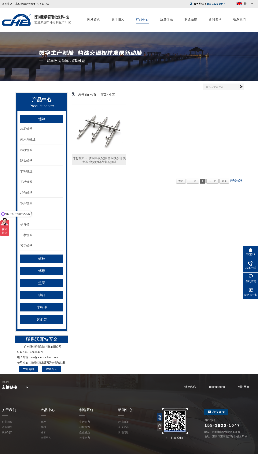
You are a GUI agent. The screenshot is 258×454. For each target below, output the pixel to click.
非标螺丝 (26, 171)
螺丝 (41, 119)
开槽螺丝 (26, 182)
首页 (181, 181)
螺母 (41, 271)
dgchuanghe (217, 386)
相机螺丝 (26, 150)
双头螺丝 (26, 203)
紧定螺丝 (26, 245)
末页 (224, 181)
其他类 (42, 319)
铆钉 (41, 295)
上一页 (193, 181)
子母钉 (24, 224)
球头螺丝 (26, 160)
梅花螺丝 (26, 128)
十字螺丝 (26, 235)
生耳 (112, 94)
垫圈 (41, 283)
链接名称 (190, 386)
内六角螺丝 (27, 139)
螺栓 (41, 259)
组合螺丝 (26, 192)
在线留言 (51, 369)
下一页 (212, 181)
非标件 (42, 307)
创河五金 (243, 386)
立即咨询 (28, 369)
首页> (104, 94)
